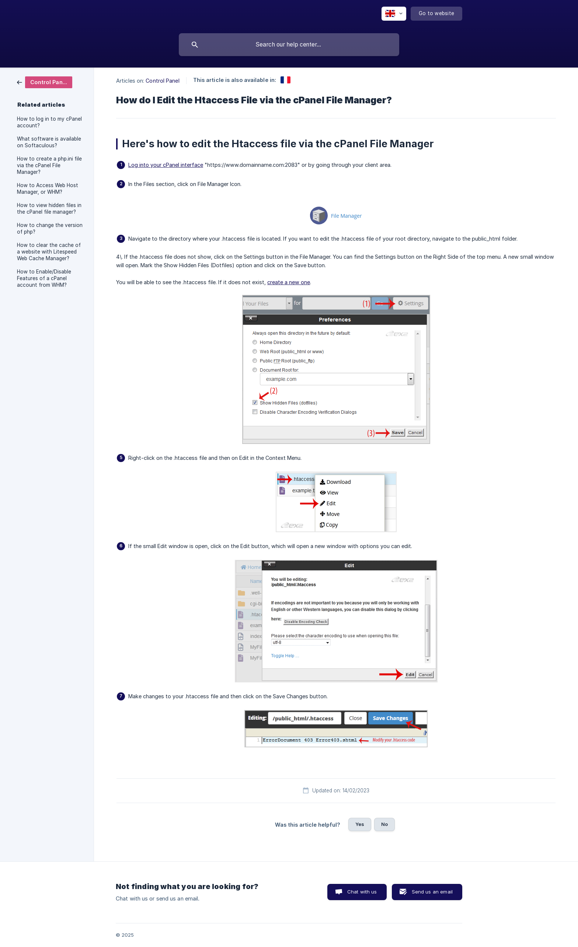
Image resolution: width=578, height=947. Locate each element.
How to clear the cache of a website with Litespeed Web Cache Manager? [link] (49, 251)
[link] (44, 81)
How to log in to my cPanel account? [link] (49, 122)
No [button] (384, 824)
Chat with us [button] (362, 892)
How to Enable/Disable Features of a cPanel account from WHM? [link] (44, 278)
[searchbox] (289, 44)
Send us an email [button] (432, 892)
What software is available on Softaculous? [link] (49, 142)
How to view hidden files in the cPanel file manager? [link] (49, 208)
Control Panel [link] (162, 81)
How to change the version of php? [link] (50, 228)
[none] (394, 14)
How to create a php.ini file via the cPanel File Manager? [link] (49, 165)
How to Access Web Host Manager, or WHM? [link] (47, 188)
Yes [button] (359, 824)
